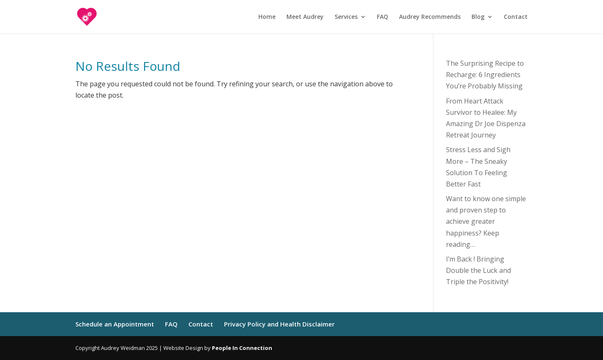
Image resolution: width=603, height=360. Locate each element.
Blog (478, 17)
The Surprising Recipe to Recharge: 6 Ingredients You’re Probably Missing (485, 75)
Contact (516, 17)
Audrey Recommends (430, 17)
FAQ (382, 17)
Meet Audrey (305, 17)
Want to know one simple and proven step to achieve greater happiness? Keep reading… (486, 221)
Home (267, 17)
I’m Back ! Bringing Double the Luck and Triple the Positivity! (478, 270)
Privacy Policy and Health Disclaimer (279, 324)
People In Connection (242, 348)
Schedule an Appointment (114, 324)
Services (346, 17)
